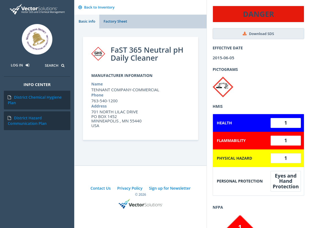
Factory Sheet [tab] (115, 21)
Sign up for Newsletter (170, 188)
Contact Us (100, 188)
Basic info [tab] (87, 21)
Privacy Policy (130, 188)
